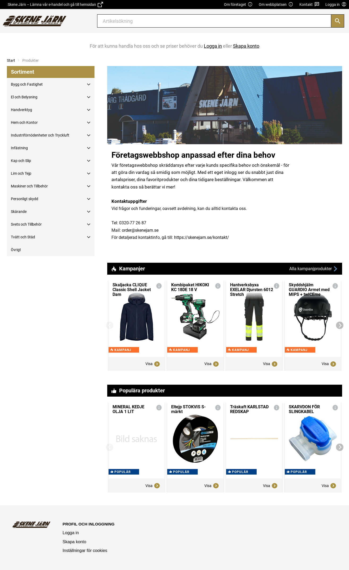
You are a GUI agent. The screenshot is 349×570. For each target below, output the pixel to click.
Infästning (19, 148)
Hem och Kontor (24, 122)
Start (11, 60)
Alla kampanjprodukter (313, 269)
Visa (152, 364)
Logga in (71, 532)
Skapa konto (74, 542)
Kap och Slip (21, 161)
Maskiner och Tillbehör (29, 186)
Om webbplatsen (276, 4)
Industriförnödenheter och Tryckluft (40, 135)
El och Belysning (24, 97)
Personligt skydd (24, 199)
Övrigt (16, 250)
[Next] (339, 325)
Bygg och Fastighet (27, 84)
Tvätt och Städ (23, 237)
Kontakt (309, 4)
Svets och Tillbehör (26, 224)
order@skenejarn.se (140, 230)
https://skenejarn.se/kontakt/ (201, 237)
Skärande (19, 211)
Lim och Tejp (21, 173)
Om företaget (238, 4)
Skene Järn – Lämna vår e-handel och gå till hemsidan (55, 4)
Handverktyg (21, 110)
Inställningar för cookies (85, 550)
